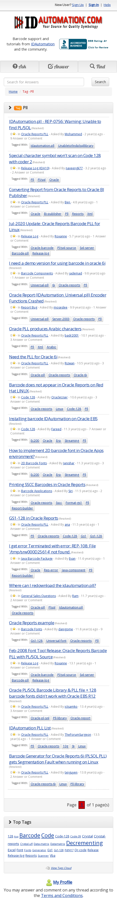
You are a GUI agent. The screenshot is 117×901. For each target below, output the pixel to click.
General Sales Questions (38, 596)
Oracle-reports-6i (43, 784)
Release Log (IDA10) (35, 168)
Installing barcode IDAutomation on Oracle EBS (53, 418)
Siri (70, 491)
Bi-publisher (52, 214)
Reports (78, 214)
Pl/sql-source (66, 248)
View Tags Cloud (61, 868)
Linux (59, 409)
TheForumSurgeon (78, 734)
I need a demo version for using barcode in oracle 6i (57, 263)
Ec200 (35, 440)
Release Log (29, 236)
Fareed (56, 429)
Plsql (52, 607)
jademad (75, 273)
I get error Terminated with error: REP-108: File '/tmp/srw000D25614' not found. (52, 549)
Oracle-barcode (42, 248)
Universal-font (56, 641)
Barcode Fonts (31, 629)
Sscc (59, 503)
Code (47, 835)
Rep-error (51, 570)
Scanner (43, 855)
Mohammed (73, 134)
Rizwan (69, 363)
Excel (12, 850)
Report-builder (22, 508)
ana (67, 524)
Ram (75, 596)
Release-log (40, 253)
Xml (90, 214)
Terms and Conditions (62, 895)
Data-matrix (41, 844)
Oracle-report (80, 718)
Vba (52, 855)
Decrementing (84, 842)
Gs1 (83, 536)
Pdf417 (69, 850)
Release (93, 850)
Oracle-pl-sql (40, 718)
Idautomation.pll (42, 145)
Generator (39, 850)
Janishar (68, 463)
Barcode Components (37, 273)
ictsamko (71, 706)
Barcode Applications (36, 491)
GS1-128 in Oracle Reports (33, 518)
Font (20, 850)
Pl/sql (42, 180)
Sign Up (78, 5)
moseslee (60, 307)
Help (107, 5)
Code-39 (75, 836)
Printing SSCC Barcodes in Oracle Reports (47, 484)
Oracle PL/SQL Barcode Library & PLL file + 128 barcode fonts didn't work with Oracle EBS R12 (52, 693)
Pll (32, 180)
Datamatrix (57, 844)
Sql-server (87, 248)
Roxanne (61, 236)
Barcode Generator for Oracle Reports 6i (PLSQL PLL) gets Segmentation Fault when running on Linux (58, 759)
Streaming (72, 440)
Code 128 (28, 397)
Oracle (54, 180)
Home (13, 91)
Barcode (29, 835)
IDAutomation (43, 43)
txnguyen (71, 772)
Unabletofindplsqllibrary (75, 145)
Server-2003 (60, 319)
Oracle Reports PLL (34, 134)
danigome (65, 629)
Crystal (87, 836)
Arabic (51, 347)
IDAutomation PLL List (30, 728)
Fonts (27, 850)
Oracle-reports (69, 285)
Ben (68, 202)
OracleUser (59, 397)
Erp (58, 440)
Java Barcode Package (37, 558)
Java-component (73, 570)
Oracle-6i (80, 375)
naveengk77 (74, 168)
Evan (72, 558)
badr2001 (72, 335)
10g (65, 746)
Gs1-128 (96, 536)
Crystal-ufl (26, 844)
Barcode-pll (20, 253)
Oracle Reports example (31, 623)
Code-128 (74, 409)
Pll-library (60, 718)
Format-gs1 (74, 503)
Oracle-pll (38, 375)
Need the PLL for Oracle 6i (33, 357)
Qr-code (80, 850)
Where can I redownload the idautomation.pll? (52, 585)
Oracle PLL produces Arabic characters (45, 329)
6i (53, 285)
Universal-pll (40, 285)
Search (100, 81)
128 (10, 836)
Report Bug (29, 307)
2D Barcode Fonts (34, 463)
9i (73, 746)
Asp (16, 836)
